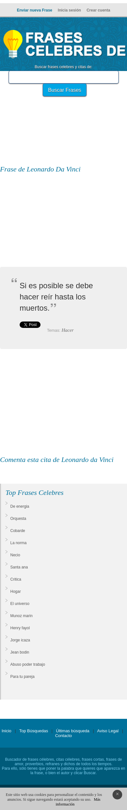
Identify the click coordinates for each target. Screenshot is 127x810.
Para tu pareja (22, 676)
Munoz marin (21, 616)
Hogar (15, 591)
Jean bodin (19, 652)
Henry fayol (20, 628)
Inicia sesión (69, 10)
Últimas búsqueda (72, 730)
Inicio (6, 730)
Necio (15, 555)
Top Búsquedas (33, 730)
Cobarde (17, 530)
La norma (18, 543)
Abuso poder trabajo (27, 664)
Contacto (63, 735)
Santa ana (19, 567)
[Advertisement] (63, 117)
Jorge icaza (20, 640)
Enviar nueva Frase (34, 10)
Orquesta (18, 518)
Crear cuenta (98, 10)
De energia (19, 506)
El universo (19, 603)
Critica (15, 579)
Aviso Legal (108, 730)
